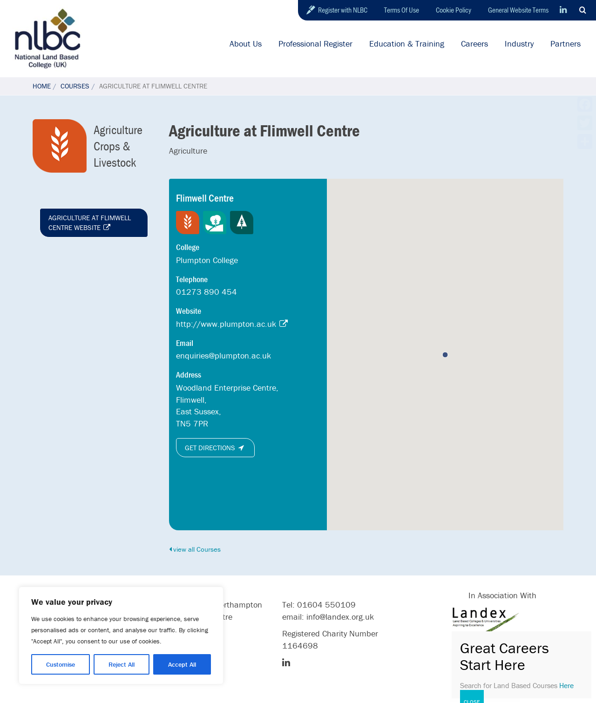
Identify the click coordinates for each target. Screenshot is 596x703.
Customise (60, 664)
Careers (474, 43)
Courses (75, 85)
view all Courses (195, 549)
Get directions (215, 447)
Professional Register (315, 43)
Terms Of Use (401, 9)
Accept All (182, 664)
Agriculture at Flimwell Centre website (89, 222)
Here (566, 685)
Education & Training (406, 43)
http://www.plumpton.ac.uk (232, 323)
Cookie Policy (453, 9)
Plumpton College (207, 260)
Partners (565, 43)
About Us (246, 43)
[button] (445, 355)
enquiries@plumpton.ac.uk (223, 355)
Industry (519, 43)
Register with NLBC (342, 9)
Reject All (121, 664)
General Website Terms (518, 9)
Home (42, 85)
